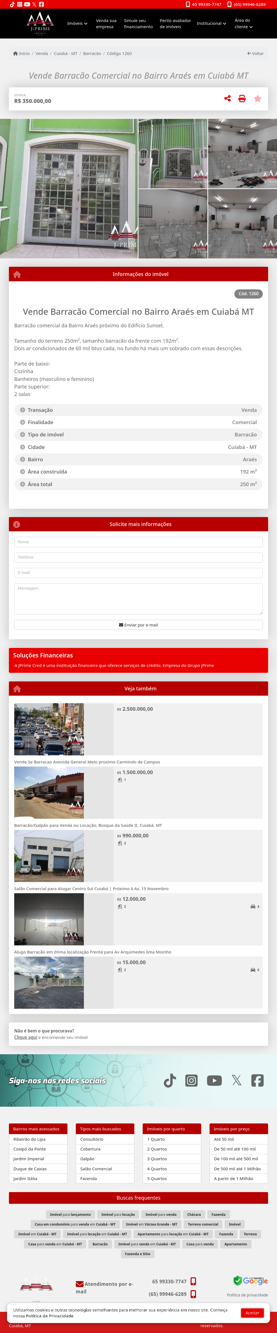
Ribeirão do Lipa (29, 1139)
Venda (42, 53)
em (151, 1224)
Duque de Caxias (30, 1168)
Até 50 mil (224, 1139)
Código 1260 (119, 53)
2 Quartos (157, 1149)
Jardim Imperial (28, 1158)
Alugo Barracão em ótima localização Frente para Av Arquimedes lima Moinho (92, 952)
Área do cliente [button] (242, 23)
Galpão (87, 1158)
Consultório (91, 1139)
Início (21, 53)
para (70, 1214)
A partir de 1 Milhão (233, 1178)
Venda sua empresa (106, 24)
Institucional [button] (209, 23)
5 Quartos (157, 1178)
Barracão (92, 53)
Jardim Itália (25, 1178)
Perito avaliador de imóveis (175, 24)
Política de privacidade (247, 1295)
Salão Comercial (96, 1168)
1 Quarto (156, 1139)
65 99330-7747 (206, 4)
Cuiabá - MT (65, 53)
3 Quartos (157, 1158)
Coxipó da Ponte (29, 1149)
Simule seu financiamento (138, 24)
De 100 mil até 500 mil (236, 1158)
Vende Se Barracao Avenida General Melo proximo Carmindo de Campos (87, 762)
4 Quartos (157, 1168)
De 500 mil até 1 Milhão (237, 1168)
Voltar (255, 53)
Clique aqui (25, 1037)
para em (75, 1224)
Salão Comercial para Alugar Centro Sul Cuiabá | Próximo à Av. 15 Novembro (91, 888)
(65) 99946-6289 (250, 4)
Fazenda (88, 1178)
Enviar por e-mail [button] (138, 625)
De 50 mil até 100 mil (235, 1149)
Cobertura (90, 1149)
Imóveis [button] (75, 23)
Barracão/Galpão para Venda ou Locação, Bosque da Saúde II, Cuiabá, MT (88, 825)
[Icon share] (12, 4)
